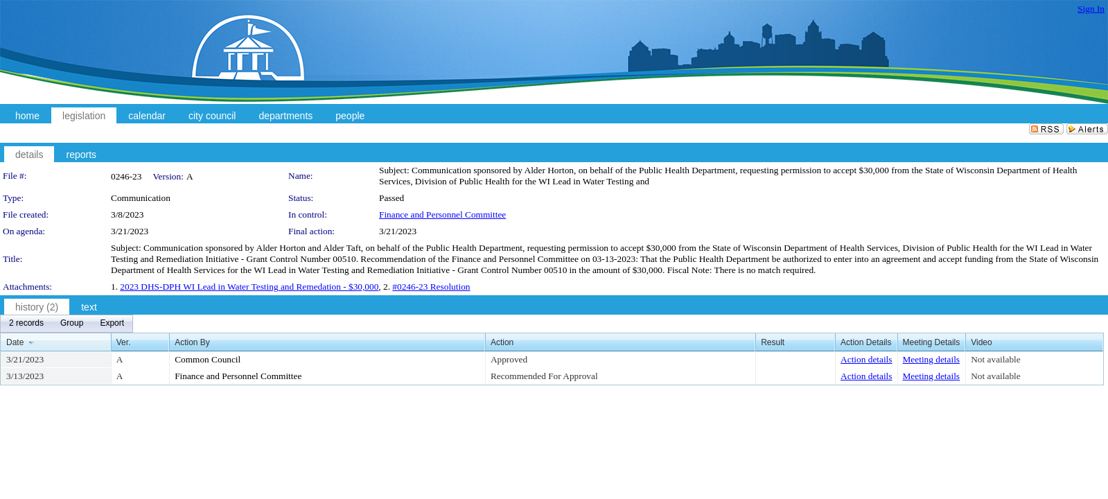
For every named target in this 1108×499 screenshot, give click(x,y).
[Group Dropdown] (71, 323)
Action (502, 342)
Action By (192, 342)
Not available (995, 359)
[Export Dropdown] (111, 323)
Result (772, 342)
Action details (866, 359)
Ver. (123, 342)
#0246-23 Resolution (431, 286)
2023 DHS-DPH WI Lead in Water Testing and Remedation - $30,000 (249, 286)
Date (15, 342)
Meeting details (931, 359)
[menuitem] (26, 323)
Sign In (1091, 8)
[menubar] (66, 324)
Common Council (207, 359)
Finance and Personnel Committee (442, 214)
